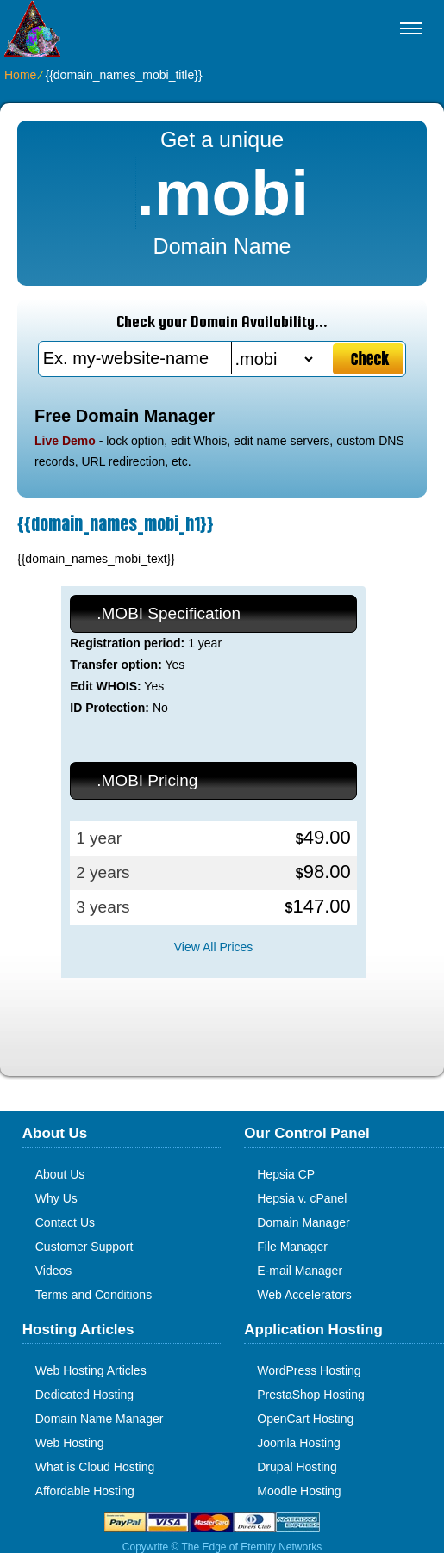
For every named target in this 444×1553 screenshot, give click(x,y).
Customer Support (84, 1246)
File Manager (292, 1246)
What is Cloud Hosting (95, 1467)
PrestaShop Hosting (311, 1394)
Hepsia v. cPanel (302, 1198)
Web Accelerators (304, 1295)
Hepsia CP (286, 1174)
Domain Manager (303, 1222)
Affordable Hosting (84, 1491)
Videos (53, 1271)
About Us (60, 1174)
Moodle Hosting (299, 1491)
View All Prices (213, 947)
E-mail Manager (299, 1271)
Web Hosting (69, 1443)
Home (20, 75)
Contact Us (65, 1222)
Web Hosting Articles (91, 1370)
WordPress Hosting (308, 1370)
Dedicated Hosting (84, 1394)
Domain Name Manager (99, 1419)
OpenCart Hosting (305, 1419)
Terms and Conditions (93, 1295)
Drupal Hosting (297, 1467)
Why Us (56, 1198)
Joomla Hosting (299, 1443)
